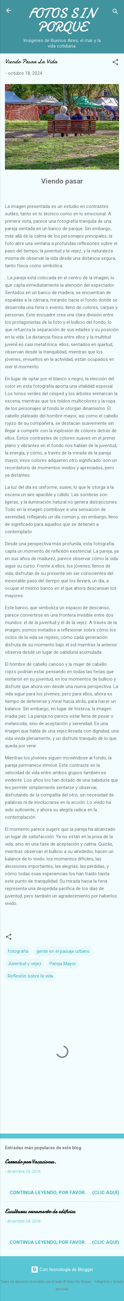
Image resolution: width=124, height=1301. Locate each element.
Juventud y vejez (24, 963)
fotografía (18, 951)
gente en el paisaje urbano (63, 951)
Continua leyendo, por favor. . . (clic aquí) (64, 1192)
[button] (115, 63)
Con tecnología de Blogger (62, 1269)
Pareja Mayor (62, 963)
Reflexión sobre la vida (30, 976)
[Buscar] (115, 12)
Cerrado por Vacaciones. (30, 1162)
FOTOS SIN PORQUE (62, 20)
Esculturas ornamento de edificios (40, 1211)
